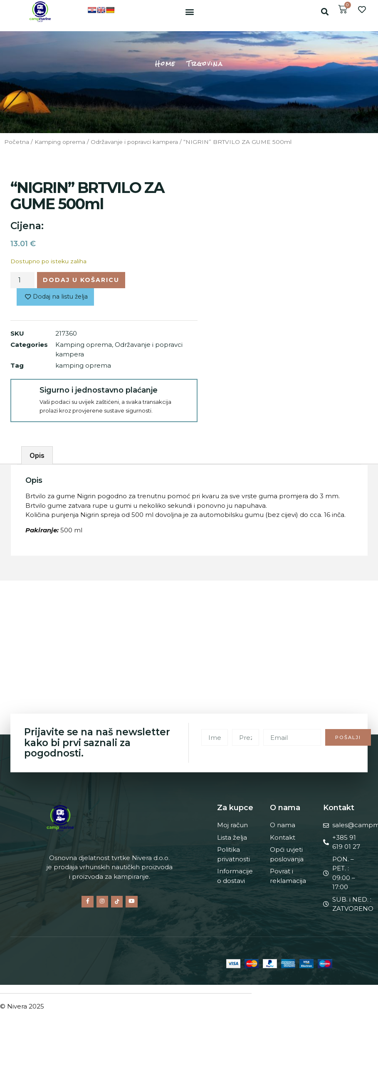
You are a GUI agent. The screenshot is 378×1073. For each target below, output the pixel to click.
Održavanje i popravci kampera (134, 141)
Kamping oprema (60, 141)
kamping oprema (83, 367)
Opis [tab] (37, 456)
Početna (16, 141)
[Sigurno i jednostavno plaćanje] (24, 394)
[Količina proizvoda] (22, 280)
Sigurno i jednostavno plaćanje (97, 391)
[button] (189, 11)
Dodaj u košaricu (83, 280)
